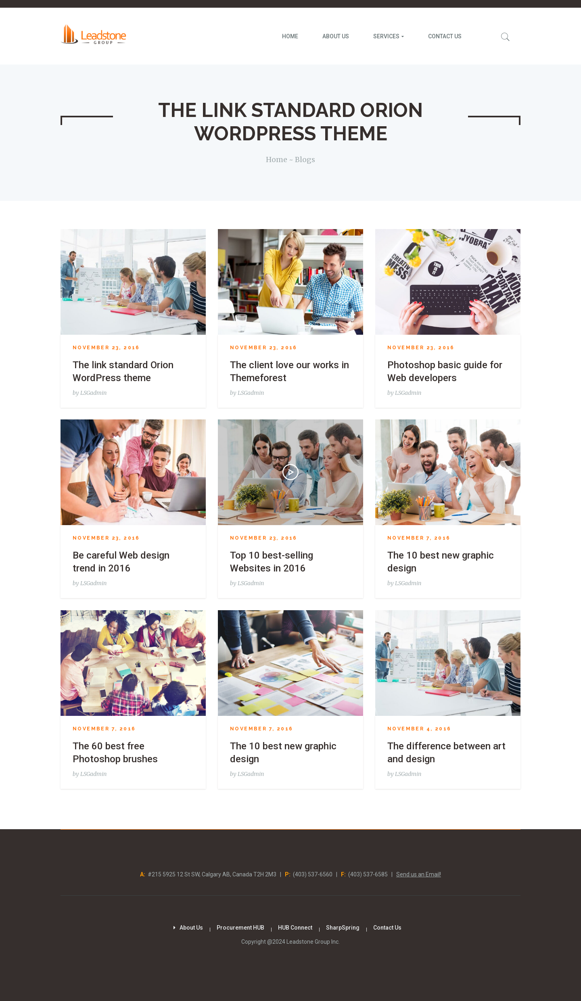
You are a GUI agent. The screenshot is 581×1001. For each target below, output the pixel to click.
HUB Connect (295, 927)
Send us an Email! (418, 874)
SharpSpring (342, 927)
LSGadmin (93, 392)
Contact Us (387, 927)
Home (276, 159)
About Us (191, 927)
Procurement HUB (240, 927)
